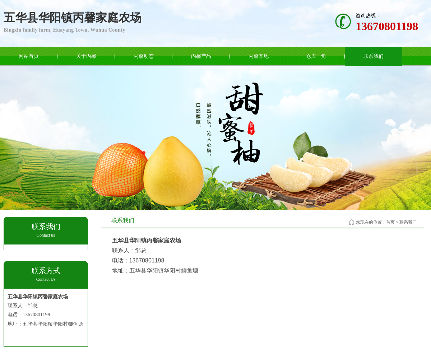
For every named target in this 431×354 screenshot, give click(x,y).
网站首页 (29, 56)
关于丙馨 (86, 56)
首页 (390, 222)
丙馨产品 (201, 56)
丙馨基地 (259, 56)
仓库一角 (316, 56)
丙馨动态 (144, 56)
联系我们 (373, 56)
